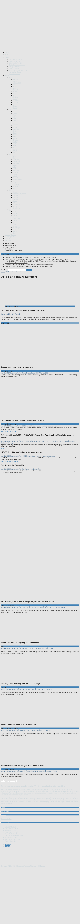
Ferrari (15, 115)
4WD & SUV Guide (15, 59)
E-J (10, 109)
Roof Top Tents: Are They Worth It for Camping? (20, 683)
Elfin (14, 111)
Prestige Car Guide (15, 72)
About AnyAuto (10, 243)
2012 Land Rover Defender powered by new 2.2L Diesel (23, 310)
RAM (14, 202)
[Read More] (60, 319)
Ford (14, 118)
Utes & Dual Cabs (14, 61)
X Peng (15, 231)
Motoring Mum (10, 236)
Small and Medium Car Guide (18, 70)
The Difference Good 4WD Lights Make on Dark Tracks (23, 765)
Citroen (15, 104)
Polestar (15, 197)
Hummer (15, 138)
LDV (14, 167)
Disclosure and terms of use (13, 251)
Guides (7, 58)
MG (14, 181)
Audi (14, 84)
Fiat (14, 117)
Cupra (15, 106)
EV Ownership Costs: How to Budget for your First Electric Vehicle (27, 601)
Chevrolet (16, 100)
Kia (14, 158)
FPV (14, 122)
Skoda (15, 215)
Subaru (15, 220)
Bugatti (15, 93)
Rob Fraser (15, 314)
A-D (10, 77)
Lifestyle (7, 238)
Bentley (15, 86)
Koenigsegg (16, 160)
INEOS (15, 142)
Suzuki (15, 222)
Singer (15, 213)
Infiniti (15, 143)
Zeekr (14, 233)
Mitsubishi (16, 185)
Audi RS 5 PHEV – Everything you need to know (20, 642)
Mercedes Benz (17, 179)
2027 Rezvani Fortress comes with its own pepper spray (23, 420)
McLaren (16, 177)
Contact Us (8, 249)
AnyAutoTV (9, 240)
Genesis (15, 124)
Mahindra (16, 170)
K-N (10, 154)
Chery (15, 99)
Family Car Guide (14, 66)
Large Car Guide (14, 68)
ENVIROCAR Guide (15, 63)
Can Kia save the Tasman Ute (12, 465)
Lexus (15, 165)
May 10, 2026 (5, 648)
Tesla (14, 224)
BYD (14, 95)
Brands (7, 75)
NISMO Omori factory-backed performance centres (21, 452)
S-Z (10, 210)
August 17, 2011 (6, 314)
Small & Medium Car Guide (14, 834)
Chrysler (15, 102)
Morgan (15, 186)
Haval (14, 133)
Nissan (15, 188)
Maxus (15, 174)
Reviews (7, 54)
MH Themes (41, 866)
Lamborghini (17, 161)
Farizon (15, 113)
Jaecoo (15, 149)
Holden (15, 131)
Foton (14, 120)
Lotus (14, 168)
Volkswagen (16, 227)
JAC (14, 147)
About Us (3, 807)
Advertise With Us (5, 811)
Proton (15, 201)
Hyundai (15, 140)
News (6, 56)
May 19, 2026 (5, 607)
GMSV (15, 127)
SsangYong (16, 219)
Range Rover (17, 204)
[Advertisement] (18, 30)
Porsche (15, 199)
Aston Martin (17, 83)
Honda (15, 134)
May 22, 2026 (5, 456)
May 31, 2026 (5, 373)
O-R (10, 190)
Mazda (15, 176)
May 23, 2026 (5, 441)
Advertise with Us (10, 245)
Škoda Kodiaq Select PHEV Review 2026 (17, 367)
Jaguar (15, 151)
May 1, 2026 (5, 771)
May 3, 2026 (5, 730)
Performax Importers (19, 194)
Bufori (15, 92)
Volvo (14, 229)
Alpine (15, 81)
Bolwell (15, 90)
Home (7, 52)
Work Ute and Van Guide (17, 65)
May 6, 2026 (5, 689)
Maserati (15, 172)
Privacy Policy (9, 247)
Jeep (14, 152)
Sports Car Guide (14, 74)
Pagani (15, 192)
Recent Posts (5, 323)
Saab (14, 211)
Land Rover (16, 163)
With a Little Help (6, 819)
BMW (15, 88)
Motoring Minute (10, 235)
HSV (14, 136)
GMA (14, 126)
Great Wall (16, 129)
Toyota (15, 226)
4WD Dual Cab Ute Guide (13, 839)
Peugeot (15, 195)
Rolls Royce (16, 208)
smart (14, 217)
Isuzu (14, 145)
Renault (15, 206)
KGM (14, 156)
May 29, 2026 (5, 426)
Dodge (15, 108)
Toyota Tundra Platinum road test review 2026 (19, 724)
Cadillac (15, 97)
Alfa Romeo (16, 79)
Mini (14, 183)
